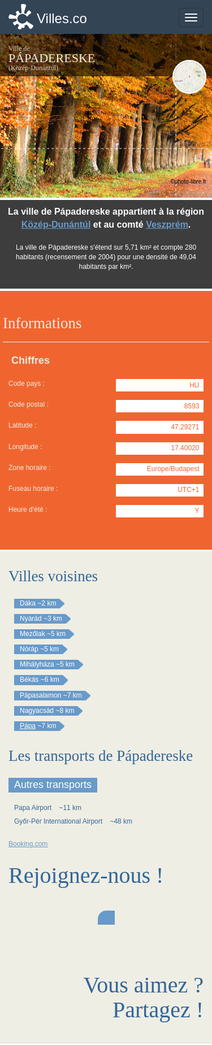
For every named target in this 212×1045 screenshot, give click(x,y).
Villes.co (62, 18)
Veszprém (167, 224)
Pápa (28, 726)
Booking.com (27, 844)
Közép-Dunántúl (56, 224)
